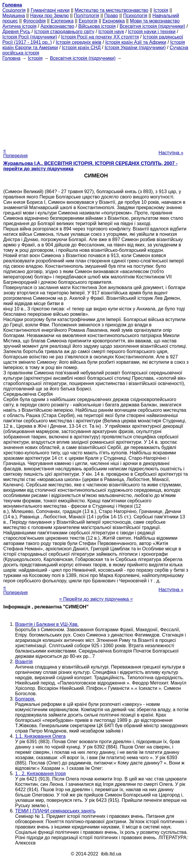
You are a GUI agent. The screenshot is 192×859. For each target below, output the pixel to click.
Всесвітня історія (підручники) (152, 26)
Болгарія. (25, 698)
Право (111, 15)
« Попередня (15, 153)
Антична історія (19, 26)
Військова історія (97, 26)
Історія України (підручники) (135, 47)
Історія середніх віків (78, 42)
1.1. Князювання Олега (40, 736)
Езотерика (62, 20)
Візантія (24, 661)
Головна (11, 58)
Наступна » (170, 152)
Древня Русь (16, 31)
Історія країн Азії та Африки (135, 42)
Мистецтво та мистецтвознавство (111, 10)
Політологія (86, 15)
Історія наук (111, 31)
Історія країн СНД (81, 47)
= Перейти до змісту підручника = (96, 599)
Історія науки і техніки (151, 31)
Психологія (135, 15)
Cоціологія (14, 10)
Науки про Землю (49, 15)
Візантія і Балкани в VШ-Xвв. (47, 624)
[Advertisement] (96, 102)
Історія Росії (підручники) (29, 36)
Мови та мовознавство (155, 20)
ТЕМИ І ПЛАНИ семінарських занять (55, 810)
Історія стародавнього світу (64, 31)
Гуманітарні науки (50, 10)
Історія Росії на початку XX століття (100, 36)
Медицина (13, 15)
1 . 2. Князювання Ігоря (40, 773)
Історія (160, 10)
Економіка (113, 20)
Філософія (34, 20)
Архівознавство (57, 26)
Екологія (88, 20)
